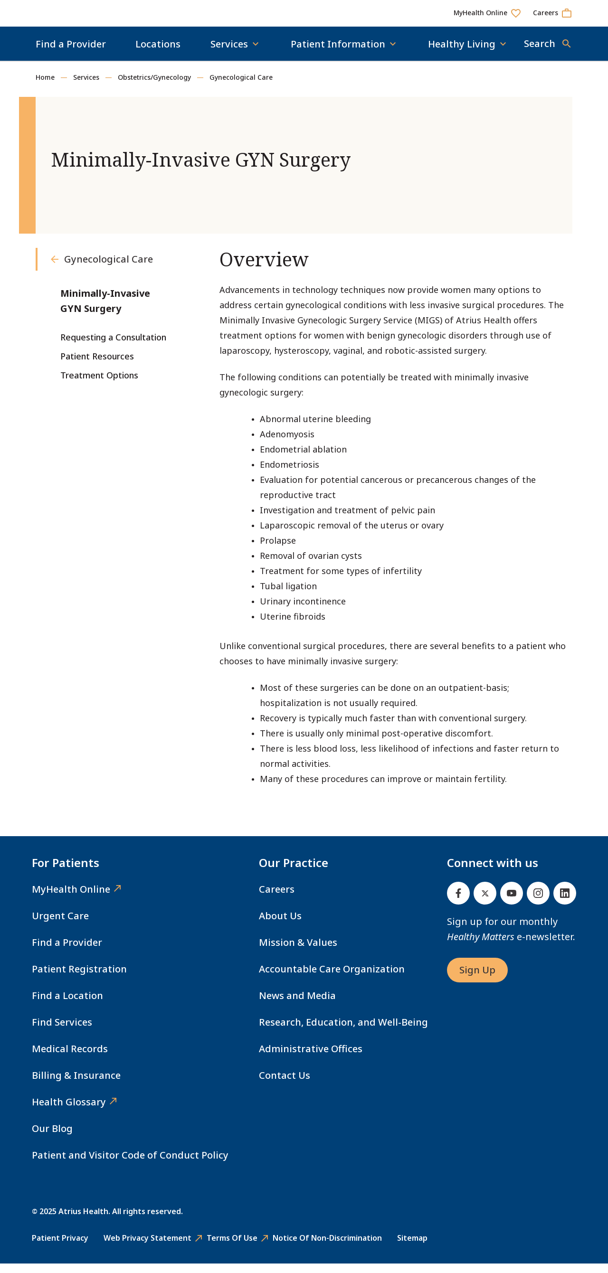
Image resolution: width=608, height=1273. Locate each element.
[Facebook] (458, 902)
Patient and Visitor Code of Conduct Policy (130, 1164)
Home (45, 86)
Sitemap (412, 1247)
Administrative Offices (310, 1058)
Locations (157, 53)
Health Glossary (69, 1111)
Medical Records (70, 1058)
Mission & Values (298, 951)
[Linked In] (564, 902)
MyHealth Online (71, 898)
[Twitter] (485, 902)
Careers (276, 898)
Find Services (62, 1031)
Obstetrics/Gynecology (154, 86)
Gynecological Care (241, 86)
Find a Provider (71, 53)
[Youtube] (511, 902)
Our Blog (52, 1138)
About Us (280, 925)
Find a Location (67, 1005)
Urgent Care (60, 925)
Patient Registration (79, 978)
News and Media (297, 1005)
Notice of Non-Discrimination (327, 1247)
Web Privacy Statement (147, 1247)
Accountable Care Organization (332, 978)
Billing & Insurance (76, 1084)
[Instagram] (538, 902)
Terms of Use (232, 1247)
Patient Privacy (60, 1247)
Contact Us (284, 1084)
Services (86, 86)
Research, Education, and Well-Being (343, 1031)
